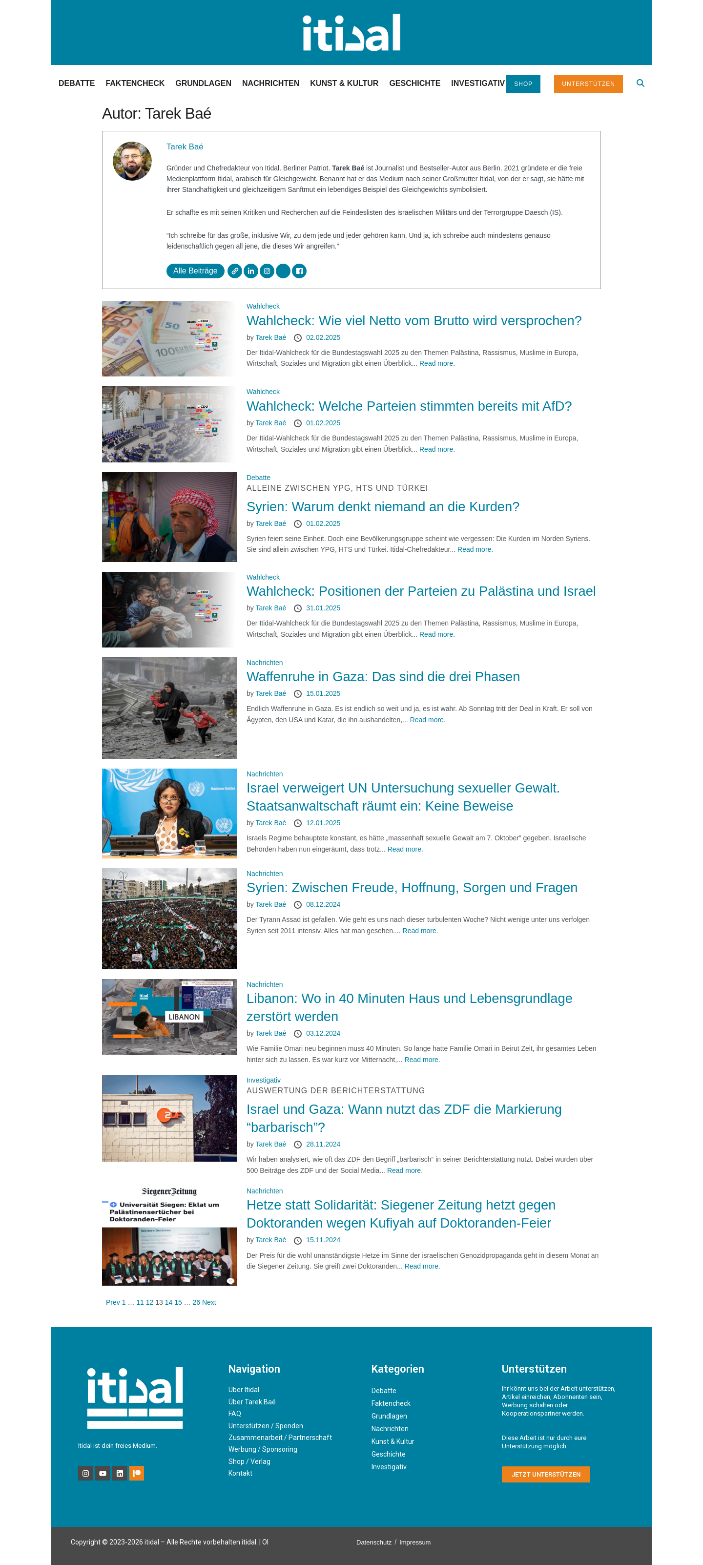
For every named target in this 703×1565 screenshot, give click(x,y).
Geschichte (414, 83)
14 (169, 1302)
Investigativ (478, 83)
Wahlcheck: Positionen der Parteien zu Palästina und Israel (421, 591)
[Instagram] (267, 271)
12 (150, 1302)
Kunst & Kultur (344, 83)
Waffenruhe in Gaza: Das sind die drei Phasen (383, 676)
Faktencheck (135, 83)
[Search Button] (640, 83)
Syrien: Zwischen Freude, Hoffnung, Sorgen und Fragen (412, 887)
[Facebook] (299, 271)
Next (209, 1302)
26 (197, 1302)
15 (178, 1302)
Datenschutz (374, 1542)
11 (140, 1302)
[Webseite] (234, 271)
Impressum (415, 1542)
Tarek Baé (185, 146)
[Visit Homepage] (351, 32)
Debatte (77, 83)
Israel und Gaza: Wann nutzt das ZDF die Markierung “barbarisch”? (424, 1110)
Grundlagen (203, 83)
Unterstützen (588, 84)
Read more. (437, 363)
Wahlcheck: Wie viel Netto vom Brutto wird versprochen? (414, 320)
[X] (283, 271)
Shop (523, 84)
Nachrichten (270, 83)
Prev (113, 1302)
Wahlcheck (263, 306)
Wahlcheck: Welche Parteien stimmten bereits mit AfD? (409, 406)
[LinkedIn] (251, 271)
